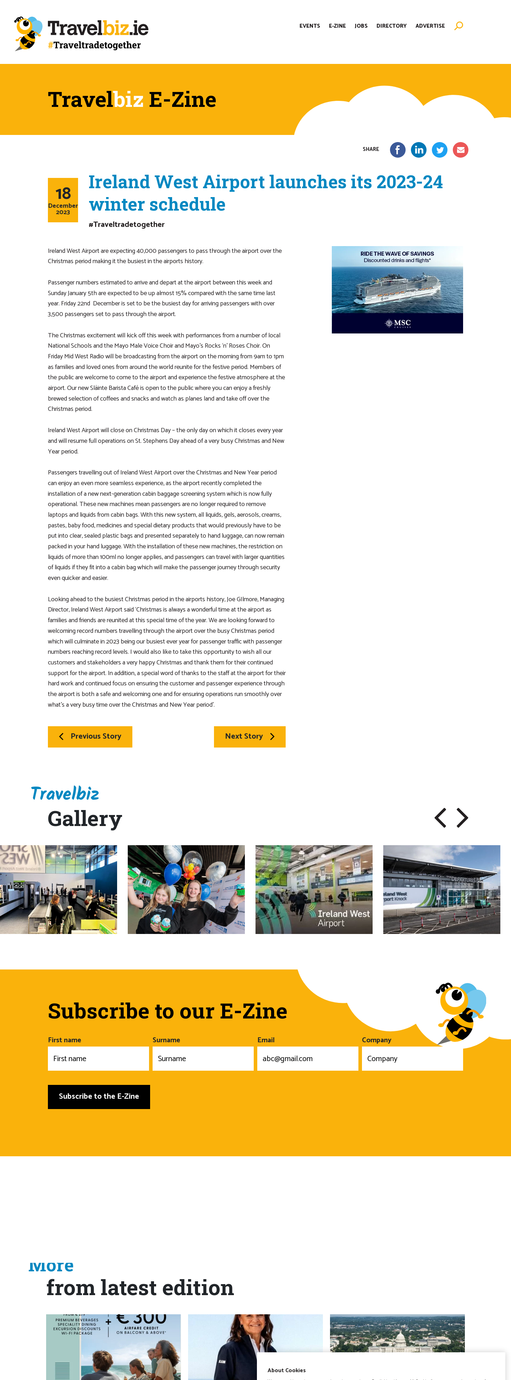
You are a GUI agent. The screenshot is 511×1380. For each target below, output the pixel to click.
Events (310, 26)
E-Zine (337, 26)
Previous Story (90, 736)
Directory (392, 26)
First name (98, 1052)
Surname (203, 1052)
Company (412, 1052)
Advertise (430, 26)
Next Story (250, 736)
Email (307, 1052)
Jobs (361, 26)
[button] (440, 818)
